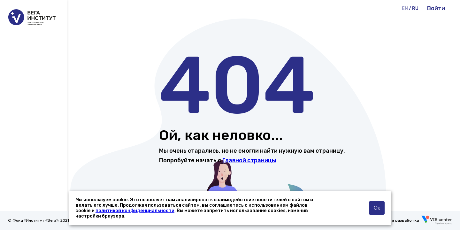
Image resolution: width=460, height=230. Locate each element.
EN (405, 8)
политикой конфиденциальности (135, 210)
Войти (436, 8)
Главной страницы (249, 160)
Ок (377, 208)
